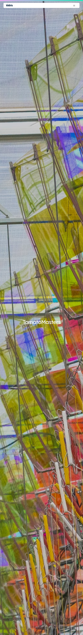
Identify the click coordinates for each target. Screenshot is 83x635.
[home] (9, 5)
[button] (74, 5)
